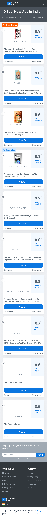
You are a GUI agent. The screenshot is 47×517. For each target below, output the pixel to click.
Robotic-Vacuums (9, 484)
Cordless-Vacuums (9, 477)
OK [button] (41, 512)
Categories (31, 484)
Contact (30, 473)
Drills (4, 480)
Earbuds (5, 491)
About (29, 488)
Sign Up (40, 455)
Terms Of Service (34, 480)
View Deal (23, 57)
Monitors (5, 473)
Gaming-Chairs (7, 488)
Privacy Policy (32, 477)
